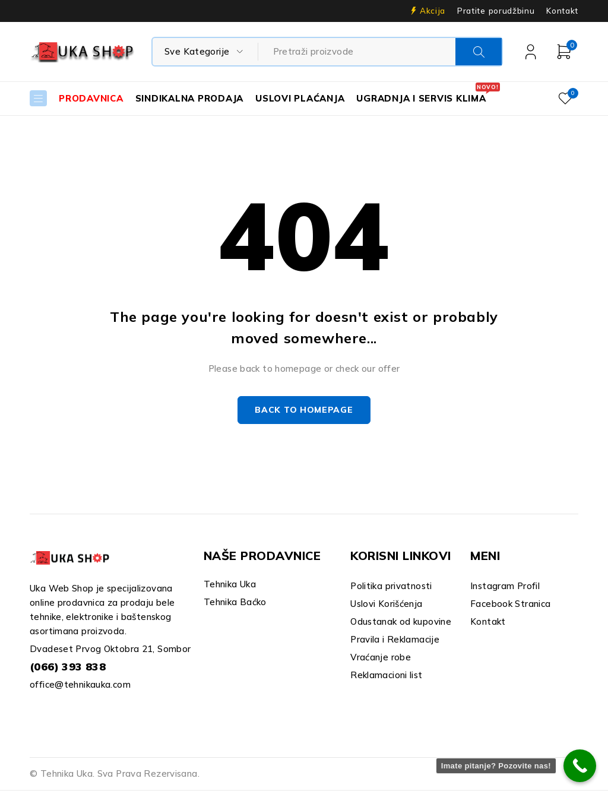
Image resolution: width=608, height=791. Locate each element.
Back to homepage (304, 411)
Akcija (432, 10)
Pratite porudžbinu (495, 10)
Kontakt (562, 10)
